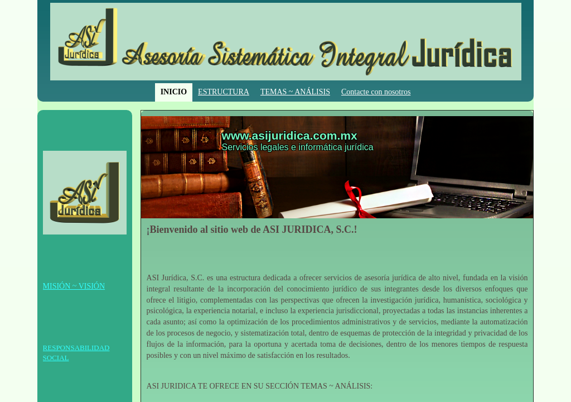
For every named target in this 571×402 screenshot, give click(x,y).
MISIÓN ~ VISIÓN (74, 286)
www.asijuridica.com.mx (289, 135)
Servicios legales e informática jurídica (298, 147)
